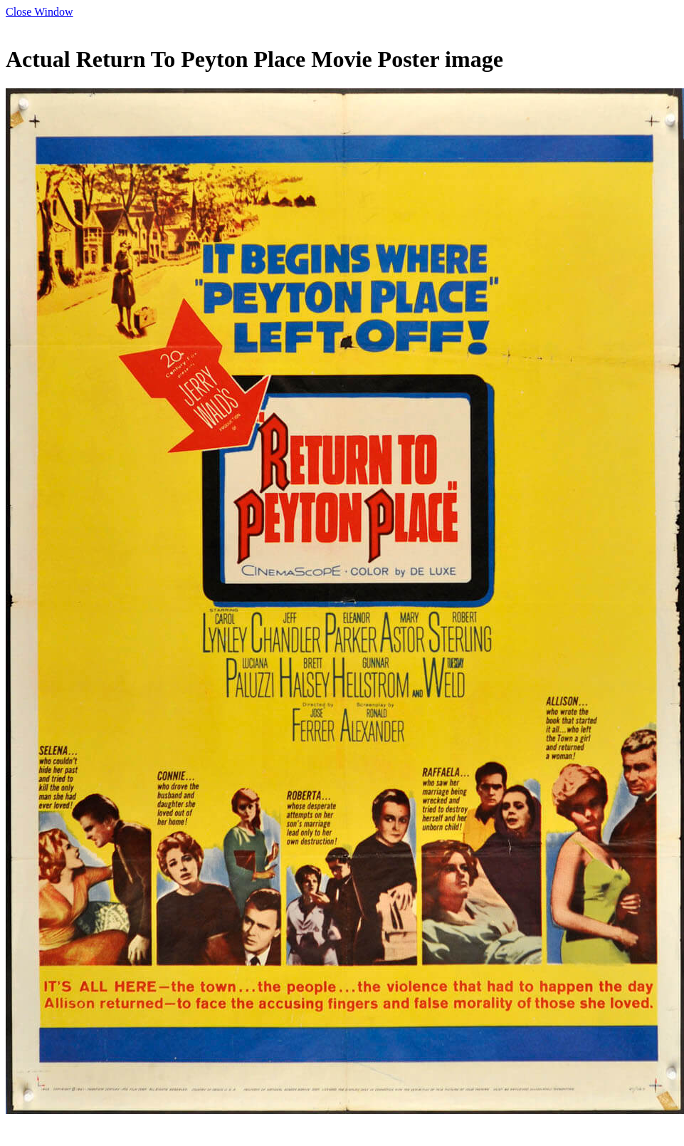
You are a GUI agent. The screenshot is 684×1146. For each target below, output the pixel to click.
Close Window (39, 12)
